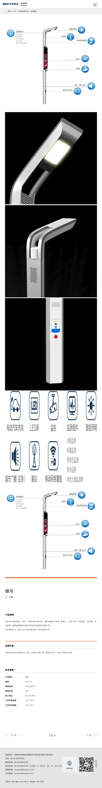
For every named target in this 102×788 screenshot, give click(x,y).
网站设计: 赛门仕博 (36, 781)
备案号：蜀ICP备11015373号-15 (17, 781)
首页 (8, 11)
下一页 (86, 735)
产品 (14, 11)
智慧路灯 (34, 11)
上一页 (15, 735)
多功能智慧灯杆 (23, 11)
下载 (10, 597)
